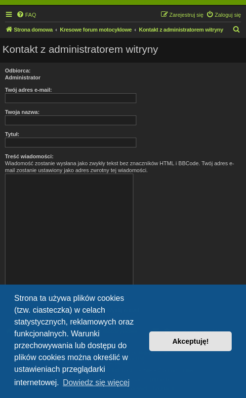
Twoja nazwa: (22, 112)
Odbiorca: (18, 70)
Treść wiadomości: (29, 156)
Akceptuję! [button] (190, 341)
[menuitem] (26, 15)
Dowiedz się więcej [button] (96, 382)
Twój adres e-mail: (28, 90)
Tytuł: (12, 134)
